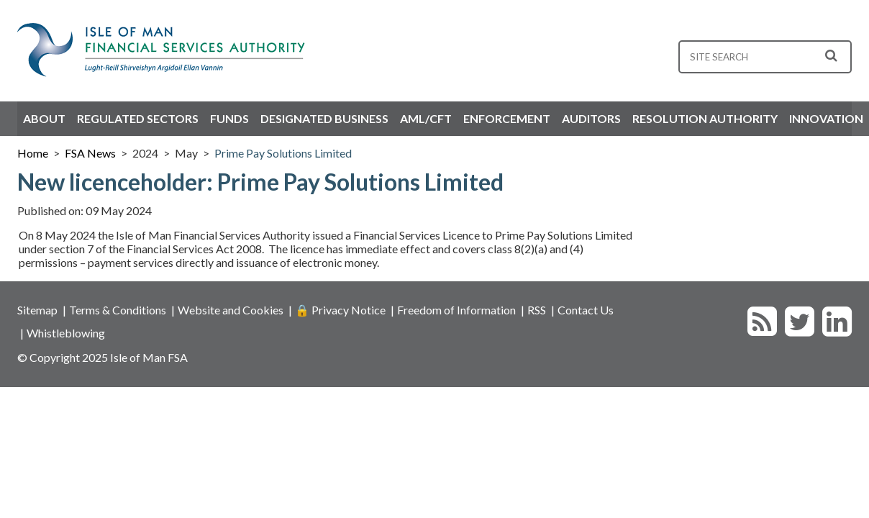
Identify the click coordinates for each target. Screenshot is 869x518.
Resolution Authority (705, 118)
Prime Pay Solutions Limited (283, 153)
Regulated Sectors (138, 118)
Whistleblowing (66, 333)
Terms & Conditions (117, 310)
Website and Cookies (230, 310)
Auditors (591, 118)
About (44, 118)
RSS (536, 310)
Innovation (826, 118)
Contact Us (586, 310)
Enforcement (506, 118)
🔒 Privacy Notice (340, 310)
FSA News (90, 153)
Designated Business (324, 118)
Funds (229, 118)
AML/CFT (426, 118)
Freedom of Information (456, 310)
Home (32, 153)
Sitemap (37, 310)
